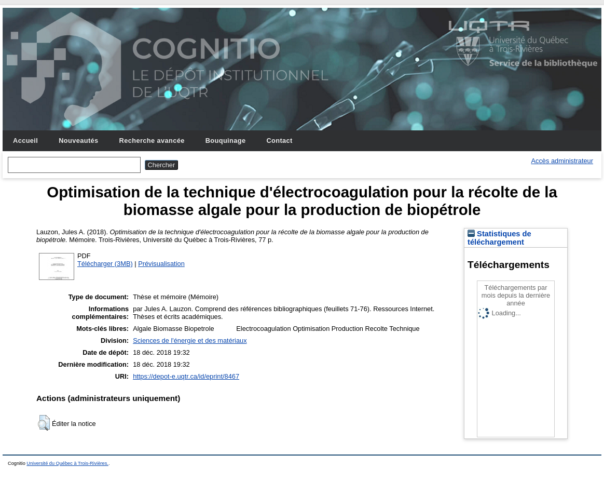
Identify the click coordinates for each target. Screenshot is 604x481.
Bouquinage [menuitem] (225, 140)
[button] (44, 423)
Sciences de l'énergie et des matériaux (189, 340)
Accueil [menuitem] (25, 140)
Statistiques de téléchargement (499, 238)
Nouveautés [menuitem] (78, 140)
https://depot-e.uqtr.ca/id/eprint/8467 (186, 376)
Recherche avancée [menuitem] (152, 140)
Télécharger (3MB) (105, 264)
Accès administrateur (562, 161)
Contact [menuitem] (279, 140)
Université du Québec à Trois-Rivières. (67, 463)
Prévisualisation (161, 264)
